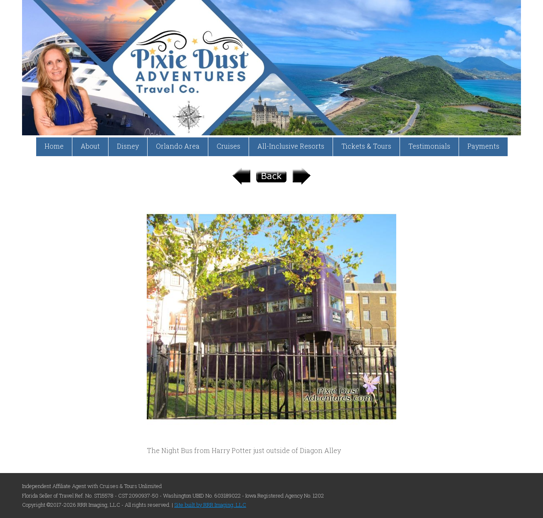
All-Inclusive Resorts (290, 146)
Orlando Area (178, 146)
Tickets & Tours (366, 146)
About (90, 146)
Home (54, 146)
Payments (483, 146)
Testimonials (429, 146)
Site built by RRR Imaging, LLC (210, 504)
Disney (128, 146)
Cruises (228, 146)
